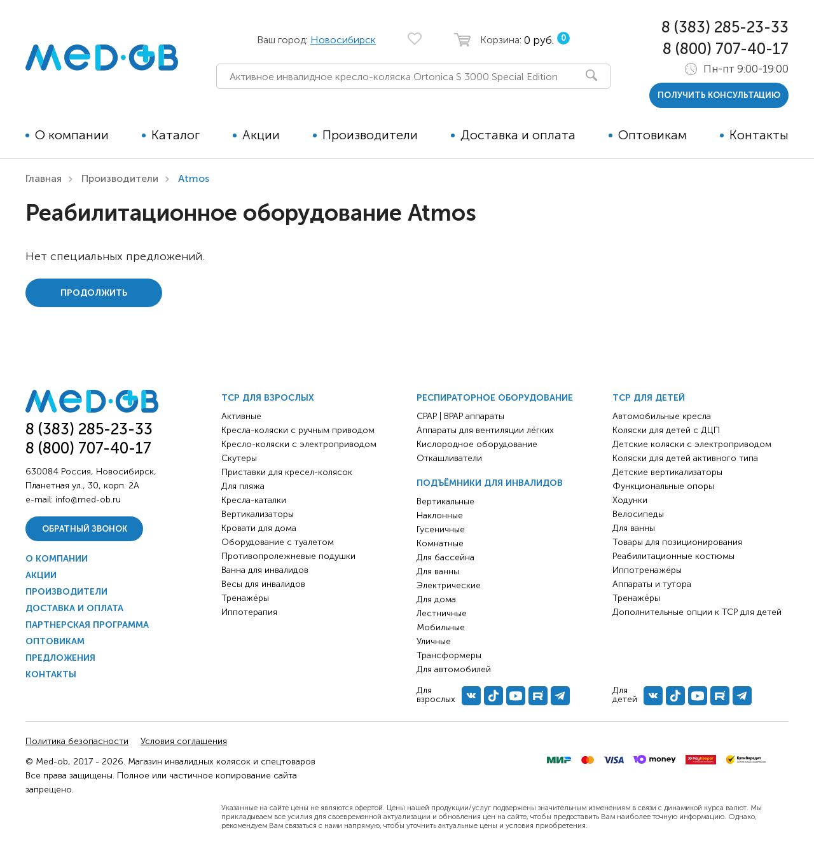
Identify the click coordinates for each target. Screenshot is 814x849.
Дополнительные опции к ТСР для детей (697, 612)
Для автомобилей (454, 669)
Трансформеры (449, 655)
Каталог (175, 134)
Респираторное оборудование (495, 397)
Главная (43, 178)
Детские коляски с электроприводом (691, 444)
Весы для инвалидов (263, 584)
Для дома (436, 599)
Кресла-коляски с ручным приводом (298, 430)
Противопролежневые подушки (288, 556)
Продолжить (93, 292)
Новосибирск (343, 40)
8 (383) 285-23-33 (725, 27)
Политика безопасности (76, 741)
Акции (261, 134)
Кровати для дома (258, 528)
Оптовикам (652, 134)
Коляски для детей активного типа (685, 458)
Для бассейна (445, 557)
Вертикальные (445, 501)
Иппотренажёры (647, 570)
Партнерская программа (87, 624)
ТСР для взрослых (267, 397)
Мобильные (441, 627)
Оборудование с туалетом (277, 542)
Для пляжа (243, 486)
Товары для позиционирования (677, 542)
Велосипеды (638, 514)
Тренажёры (245, 598)
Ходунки (629, 500)
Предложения (60, 657)
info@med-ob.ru (88, 499)
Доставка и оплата (518, 134)
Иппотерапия (249, 612)
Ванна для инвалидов (264, 570)
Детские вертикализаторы (667, 472)
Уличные (434, 641)
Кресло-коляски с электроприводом (298, 444)
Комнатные (440, 543)
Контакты (759, 134)
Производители (370, 134)
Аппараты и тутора (651, 584)
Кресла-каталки (253, 500)
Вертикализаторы (257, 514)
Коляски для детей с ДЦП (666, 430)
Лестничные (442, 613)
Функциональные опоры (663, 486)
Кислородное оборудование (477, 444)
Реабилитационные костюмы (673, 556)
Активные (241, 416)
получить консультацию (719, 95)
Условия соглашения (184, 741)
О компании (72, 134)
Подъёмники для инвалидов (490, 483)
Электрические (449, 585)
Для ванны (438, 571)
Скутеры (239, 458)
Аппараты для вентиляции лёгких (485, 430)
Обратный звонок (84, 529)
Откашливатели (449, 458)
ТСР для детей (648, 397)
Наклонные (440, 515)
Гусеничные (441, 529)
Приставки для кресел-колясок (286, 472)
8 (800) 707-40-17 (726, 48)
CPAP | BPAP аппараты (460, 416)
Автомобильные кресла (661, 416)
